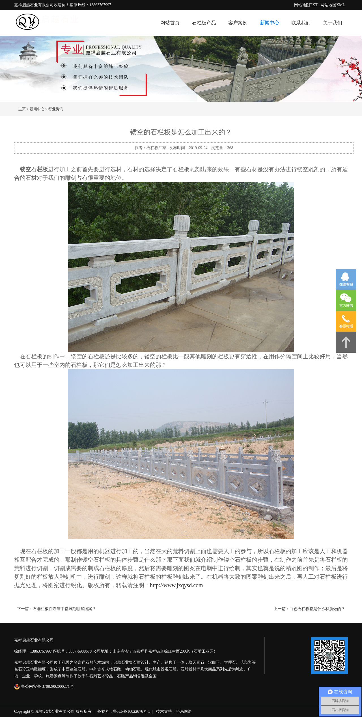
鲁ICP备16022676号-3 (131, 711)
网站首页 (170, 23)
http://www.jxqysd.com (176, 585)
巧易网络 (184, 711)
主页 (22, 109)
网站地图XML (332, 5)
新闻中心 (269, 23)
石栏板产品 (204, 23)
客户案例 (237, 23)
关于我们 (332, 23)
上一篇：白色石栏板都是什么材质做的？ (309, 609)
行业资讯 (55, 109)
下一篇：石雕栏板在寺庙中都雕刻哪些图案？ (56, 609)
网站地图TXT (306, 5)
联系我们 (301, 23)
